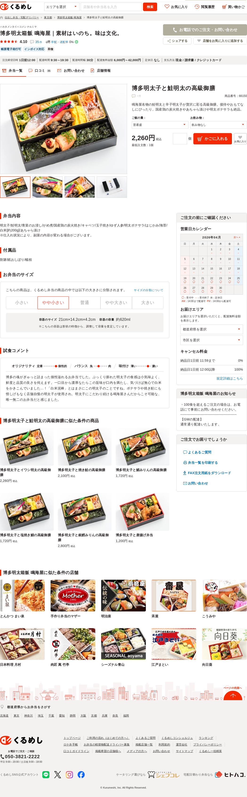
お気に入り (179, 7)
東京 (16, 715)
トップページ (72, 738)
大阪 (83, 715)
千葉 (51, 715)
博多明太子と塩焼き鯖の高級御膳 (25, 535)
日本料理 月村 (10, 664)
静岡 (73, 715)
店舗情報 (104, 70)
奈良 (115, 715)
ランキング (206, 738)
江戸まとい (159, 664)
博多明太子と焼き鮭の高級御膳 (81, 470)
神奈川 (28, 715)
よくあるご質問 (199, 452)
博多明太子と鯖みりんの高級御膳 (141, 470)
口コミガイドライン (76, 751)
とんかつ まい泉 (12, 616)
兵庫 (105, 715)
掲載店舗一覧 (144, 744)
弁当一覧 (16, 70)
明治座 (106, 616)
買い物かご (236, 7)
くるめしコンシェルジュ (177, 738)
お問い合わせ (74, 70)
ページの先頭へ (232, 687)
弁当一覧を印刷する (203, 462)
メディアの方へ (137, 751)
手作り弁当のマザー (66, 616)
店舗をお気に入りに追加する (223, 41)
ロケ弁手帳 (71, 744)
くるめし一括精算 (210, 751)
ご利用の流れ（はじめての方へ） (108, 738)
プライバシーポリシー (207, 744)
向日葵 (207, 664)
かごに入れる (216, 139)
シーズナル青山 (112, 664)
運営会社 (181, 744)
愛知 (62, 715)
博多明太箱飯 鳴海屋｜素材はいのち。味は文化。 (61, 33)
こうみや (208, 616)
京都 (94, 715)
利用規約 (164, 744)
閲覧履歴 (208, 7)
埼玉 (41, 715)
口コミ (43, 71)
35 (38, 42)
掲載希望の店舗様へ (108, 751)
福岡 (126, 715)
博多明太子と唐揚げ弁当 (134, 535)
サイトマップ (184, 751)
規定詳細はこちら (229, 378)
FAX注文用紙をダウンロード (209, 473)
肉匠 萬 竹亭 (60, 664)
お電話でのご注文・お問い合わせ (208, 30)
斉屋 (154, 616)
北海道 (4, 715)
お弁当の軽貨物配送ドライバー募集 (107, 744)
